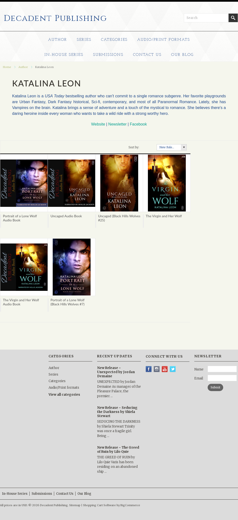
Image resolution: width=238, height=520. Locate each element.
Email (198, 378)
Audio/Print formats (163, 40)
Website (98, 124)
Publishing (55, 18)
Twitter (173, 369)
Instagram (157, 369)
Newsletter (117, 124)
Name (199, 369)
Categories (114, 40)
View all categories (64, 395)
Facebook (138, 124)
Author (57, 40)
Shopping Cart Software (99, 505)
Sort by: (133, 147)
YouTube (165, 369)
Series (84, 40)
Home (7, 67)
